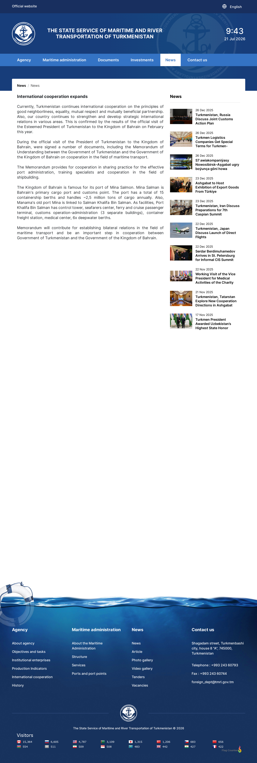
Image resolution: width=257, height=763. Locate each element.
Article (137, 651)
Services (79, 665)
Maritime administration (64, 60)
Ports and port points (89, 673)
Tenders (138, 677)
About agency (23, 643)
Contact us (197, 60)
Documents (108, 60)
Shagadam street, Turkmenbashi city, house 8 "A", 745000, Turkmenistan (218, 648)
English (236, 7)
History (18, 685)
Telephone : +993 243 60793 (215, 665)
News (170, 60)
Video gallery (142, 668)
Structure (79, 657)
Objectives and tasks (29, 651)
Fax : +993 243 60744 (209, 673)
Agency (24, 60)
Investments (142, 60)
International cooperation (32, 677)
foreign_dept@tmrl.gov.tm (213, 682)
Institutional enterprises (31, 660)
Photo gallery (142, 660)
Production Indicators (29, 668)
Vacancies (140, 685)
